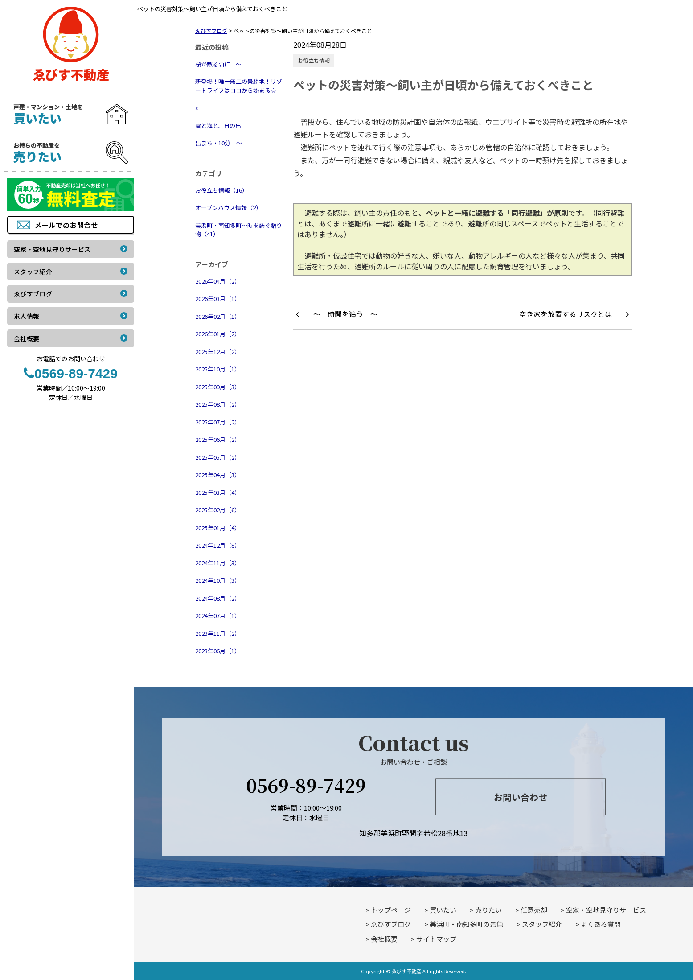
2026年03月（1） (217, 298)
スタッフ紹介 (542, 924)
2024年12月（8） (217, 545)
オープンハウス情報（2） (228, 207)
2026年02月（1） (217, 316)
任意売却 (534, 909)
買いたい (443, 909)
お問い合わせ (520, 797)
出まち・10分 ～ (218, 143)
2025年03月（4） (217, 492)
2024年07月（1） (217, 615)
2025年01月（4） (217, 527)
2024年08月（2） (217, 598)
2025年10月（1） (217, 369)
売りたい (488, 909)
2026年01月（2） (217, 333)
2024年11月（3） (217, 563)
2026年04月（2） (217, 281)
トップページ (391, 909)
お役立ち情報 (314, 60)
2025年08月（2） (217, 404)
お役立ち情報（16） (221, 190)
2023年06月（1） (217, 650)
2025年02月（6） (217, 510)
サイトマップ (436, 938)
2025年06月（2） (217, 439)
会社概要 (384, 938)
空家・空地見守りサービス (606, 909)
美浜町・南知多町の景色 (466, 924)
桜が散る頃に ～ (218, 64)
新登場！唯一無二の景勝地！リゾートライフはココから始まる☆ (238, 86)
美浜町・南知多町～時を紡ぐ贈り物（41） (238, 230)
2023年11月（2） (217, 633)
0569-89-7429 (306, 784)
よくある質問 (601, 924)
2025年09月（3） (217, 387)
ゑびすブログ (391, 924)
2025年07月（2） (217, 422)
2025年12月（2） (217, 351)
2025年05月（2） (217, 457)
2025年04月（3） (217, 474)
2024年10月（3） (217, 580)
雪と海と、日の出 (218, 125)
